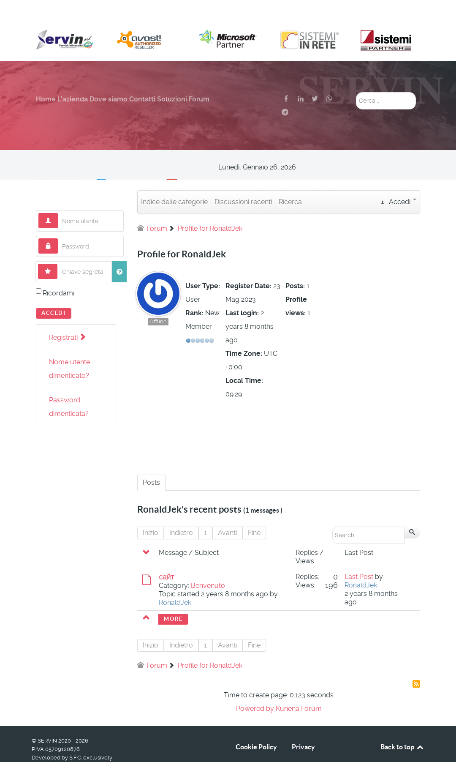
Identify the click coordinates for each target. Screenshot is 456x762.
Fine (254, 514)
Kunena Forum (299, 690)
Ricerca (290, 183)
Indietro (181, 514)
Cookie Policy (256, 728)
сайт (166, 558)
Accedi (53, 294)
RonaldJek (175, 583)
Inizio (150, 514)
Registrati (67, 318)
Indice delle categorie (174, 183)
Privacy (303, 728)
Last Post (359, 558)
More (173, 600)
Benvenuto (208, 567)
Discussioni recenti (243, 183)
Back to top (402, 728)
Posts (151, 463)
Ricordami (58, 274)
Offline (158, 303)
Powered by (255, 690)
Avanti (227, 514)
